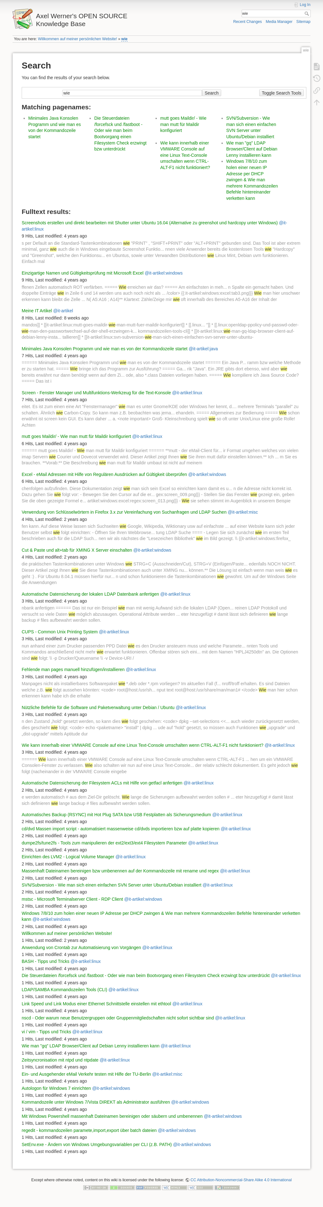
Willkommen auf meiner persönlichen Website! (77, 39)
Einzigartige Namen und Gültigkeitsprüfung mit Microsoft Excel (83, 273)
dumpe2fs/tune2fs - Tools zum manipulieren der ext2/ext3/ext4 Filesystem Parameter (104, 842)
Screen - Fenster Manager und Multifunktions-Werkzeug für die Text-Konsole (96, 392)
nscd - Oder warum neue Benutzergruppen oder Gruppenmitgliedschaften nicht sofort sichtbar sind (118, 1017)
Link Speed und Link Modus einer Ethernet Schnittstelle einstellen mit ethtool (96, 1003)
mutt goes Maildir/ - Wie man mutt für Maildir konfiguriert (183, 124)
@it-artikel (63, 310)
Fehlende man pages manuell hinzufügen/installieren (73, 669)
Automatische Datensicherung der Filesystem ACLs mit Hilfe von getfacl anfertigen (102, 782)
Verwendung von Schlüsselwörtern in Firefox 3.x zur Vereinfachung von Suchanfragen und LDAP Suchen (124, 512)
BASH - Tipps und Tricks (45, 961)
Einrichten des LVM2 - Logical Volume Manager (68, 856)
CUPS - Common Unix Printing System (60, 631)
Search (307, 13)
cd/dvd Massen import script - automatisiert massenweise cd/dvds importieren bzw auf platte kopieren (121, 828)
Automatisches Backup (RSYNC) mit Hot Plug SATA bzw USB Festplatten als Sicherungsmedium (116, 814)
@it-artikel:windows (164, 273)
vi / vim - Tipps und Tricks (46, 1031)
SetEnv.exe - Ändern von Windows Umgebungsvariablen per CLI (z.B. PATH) (97, 1144)
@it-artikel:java (203, 348)
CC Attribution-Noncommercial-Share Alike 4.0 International (241, 1180)
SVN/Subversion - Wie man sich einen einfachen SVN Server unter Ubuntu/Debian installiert (111, 885)
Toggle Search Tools (281, 93)
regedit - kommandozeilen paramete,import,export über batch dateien (89, 1130)
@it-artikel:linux (187, 392)
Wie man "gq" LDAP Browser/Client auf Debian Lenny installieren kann (251, 149)
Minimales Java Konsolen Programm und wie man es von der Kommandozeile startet (105, 348)
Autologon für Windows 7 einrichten (56, 1088)
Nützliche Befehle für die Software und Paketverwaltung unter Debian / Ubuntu (98, 707)
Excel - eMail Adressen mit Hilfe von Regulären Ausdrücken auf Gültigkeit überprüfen (104, 474)
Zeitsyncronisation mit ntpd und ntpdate (60, 1059)
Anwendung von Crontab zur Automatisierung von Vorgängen (81, 947)
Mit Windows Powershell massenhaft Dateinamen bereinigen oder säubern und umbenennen (112, 1116)
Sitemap (303, 21)
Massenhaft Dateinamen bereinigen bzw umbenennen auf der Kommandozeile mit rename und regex (120, 870)
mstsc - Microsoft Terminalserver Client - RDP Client (72, 899)
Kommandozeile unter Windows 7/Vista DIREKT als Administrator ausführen (96, 1102)
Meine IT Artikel (37, 310)
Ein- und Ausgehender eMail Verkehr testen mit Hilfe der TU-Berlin (86, 1074)
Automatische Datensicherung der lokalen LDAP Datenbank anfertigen (90, 594)
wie (124, 39)
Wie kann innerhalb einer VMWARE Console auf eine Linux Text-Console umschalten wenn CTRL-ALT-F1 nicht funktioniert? (185, 155)
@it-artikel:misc (243, 512)
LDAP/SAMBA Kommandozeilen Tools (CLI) (64, 989)
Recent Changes (247, 21)
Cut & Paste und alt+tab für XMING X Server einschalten (77, 550)
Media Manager (279, 21)
